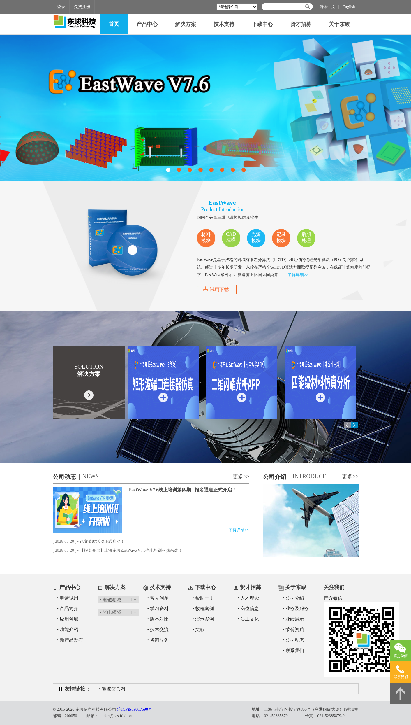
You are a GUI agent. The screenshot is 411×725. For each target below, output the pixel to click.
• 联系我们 (293, 650)
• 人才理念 (248, 598)
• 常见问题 (158, 598)
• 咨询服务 (158, 640)
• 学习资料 (158, 608)
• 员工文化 (248, 619)
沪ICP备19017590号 (134, 709)
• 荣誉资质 (293, 629)
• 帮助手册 (203, 598)
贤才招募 (300, 24)
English (349, 7)
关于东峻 (339, 24)
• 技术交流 (158, 629)
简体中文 (327, 7)
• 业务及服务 (296, 608)
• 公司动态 (293, 640)
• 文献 (199, 629)
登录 (61, 7)
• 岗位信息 (248, 608)
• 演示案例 (203, 619)
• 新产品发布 (70, 640)
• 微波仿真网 (112, 688)
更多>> (241, 476)
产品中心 (147, 24)
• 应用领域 (68, 619)
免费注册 (82, 7)
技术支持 (224, 24)
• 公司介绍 (293, 598)
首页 (114, 24)
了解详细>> (297, 275)
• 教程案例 (203, 608)
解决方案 (185, 24)
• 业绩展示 (293, 619)
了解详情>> (238, 530)
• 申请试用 (68, 598)
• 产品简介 (68, 608)
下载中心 (262, 24)
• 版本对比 (158, 619)
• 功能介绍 (68, 629)
